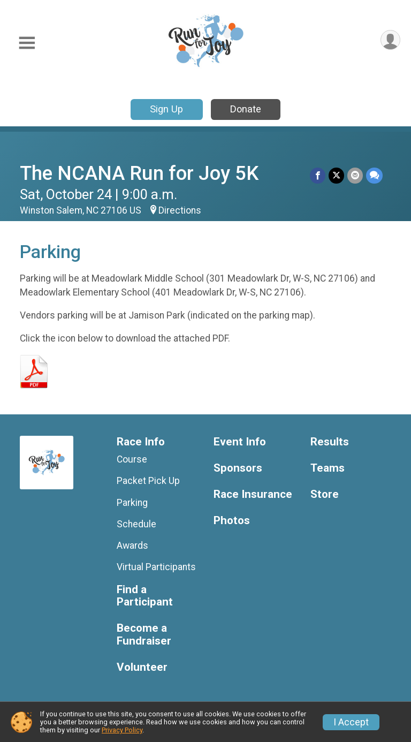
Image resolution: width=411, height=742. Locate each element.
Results (329, 442)
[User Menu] (390, 40)
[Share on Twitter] (336, 175)
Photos (232, 520)
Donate (245, 109)
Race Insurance (253, 494)
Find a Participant (145, 596)
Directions (179, 210)
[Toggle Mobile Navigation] (26, 43)
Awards (132, 545)
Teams (327, 468)
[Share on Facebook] (317, 175)
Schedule (136, 524)
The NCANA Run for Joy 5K (139, 173)
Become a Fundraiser (144, 634)
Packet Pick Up (148, 480)
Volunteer (142, 667)
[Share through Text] (374, 175)
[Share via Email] (355, 175)
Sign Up (166, 109)
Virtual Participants (156, 567)
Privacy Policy (122, 730)
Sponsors (238, 468)
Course (132, 459)
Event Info (240, 442)
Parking (132, 502)
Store (324, 494)
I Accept (351, 722)
